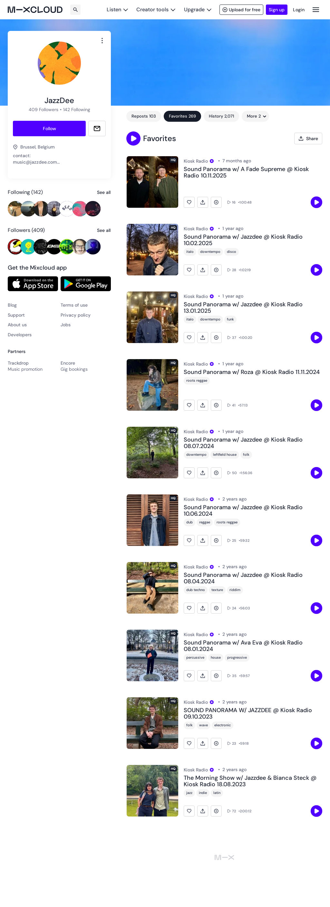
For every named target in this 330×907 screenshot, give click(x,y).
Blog (12, 305)
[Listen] (117, 9)
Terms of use (74, 305)
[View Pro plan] (212, 161)
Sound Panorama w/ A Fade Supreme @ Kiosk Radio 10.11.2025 (246, 172)
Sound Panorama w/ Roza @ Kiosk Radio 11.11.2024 (252, 372)
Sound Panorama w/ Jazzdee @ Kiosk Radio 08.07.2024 (243, 443)
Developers (20, 335)
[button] (133, 138)
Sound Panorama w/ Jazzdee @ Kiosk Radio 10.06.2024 (243, 510)
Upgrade (194, 9)
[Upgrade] (198, 9)
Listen (114, 9)
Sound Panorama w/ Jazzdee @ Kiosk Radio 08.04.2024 (243, 578)
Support (16, 315)
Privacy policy (76, 315)
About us (17, 325)
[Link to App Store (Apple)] (33, 283)
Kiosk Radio (196, 161)
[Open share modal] (308, 138)
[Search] (75, 10)
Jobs (66, 325)
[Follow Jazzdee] (49, 128)
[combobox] (102, 40)
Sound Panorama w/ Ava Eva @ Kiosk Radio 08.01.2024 (243, 646)
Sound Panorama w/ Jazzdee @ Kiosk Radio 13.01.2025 (243, 307)
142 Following (76, 109)
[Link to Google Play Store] (86, 283)
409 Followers (43, 109)
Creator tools (152, 9)
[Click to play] (316, 202)
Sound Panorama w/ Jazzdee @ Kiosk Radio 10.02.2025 (243, 240)
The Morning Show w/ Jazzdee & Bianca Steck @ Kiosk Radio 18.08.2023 (250, 781)
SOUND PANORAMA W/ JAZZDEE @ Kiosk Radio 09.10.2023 (248, 713)
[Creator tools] (156, 9)
